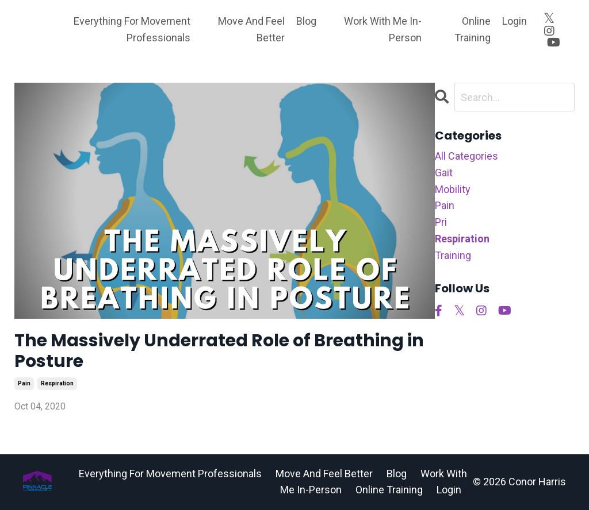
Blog (306, 21)
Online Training (472, 29)
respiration (57, 383)
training (453, 255)
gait (444, 173)
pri (441, 222)
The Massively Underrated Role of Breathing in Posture (219, 351)
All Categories (466, 156)
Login (514, 21)
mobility (453, 189)
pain (24, 383)
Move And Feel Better (251, 29)
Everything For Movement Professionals (132, 29)
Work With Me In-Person (383, 29)
